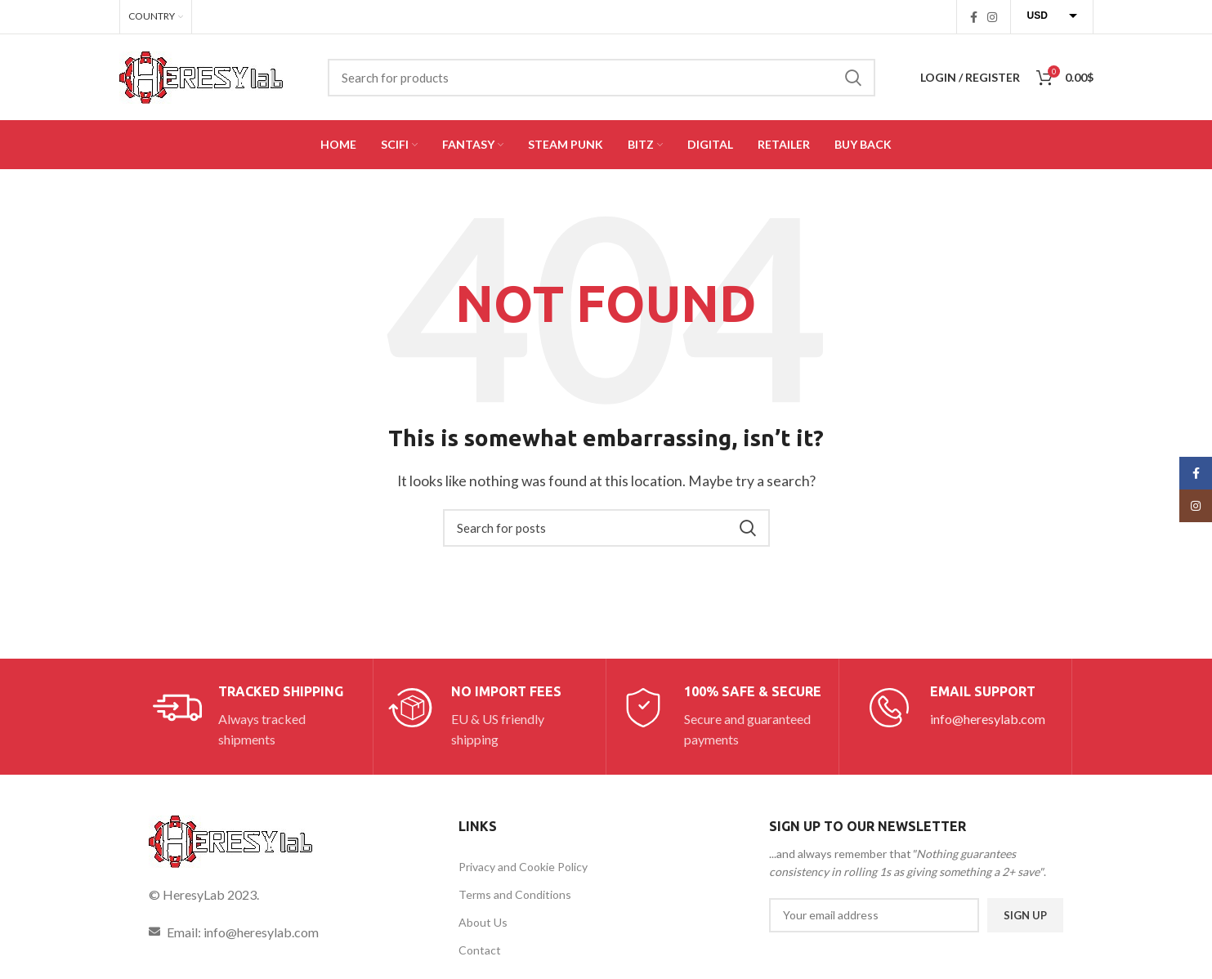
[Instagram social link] (992, 17)
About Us (483, 922)
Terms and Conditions (514, 894)
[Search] (601, 77)
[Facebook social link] (973, 17)
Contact (479, 950)
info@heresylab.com (987, 718)
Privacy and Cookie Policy (523, 867)
